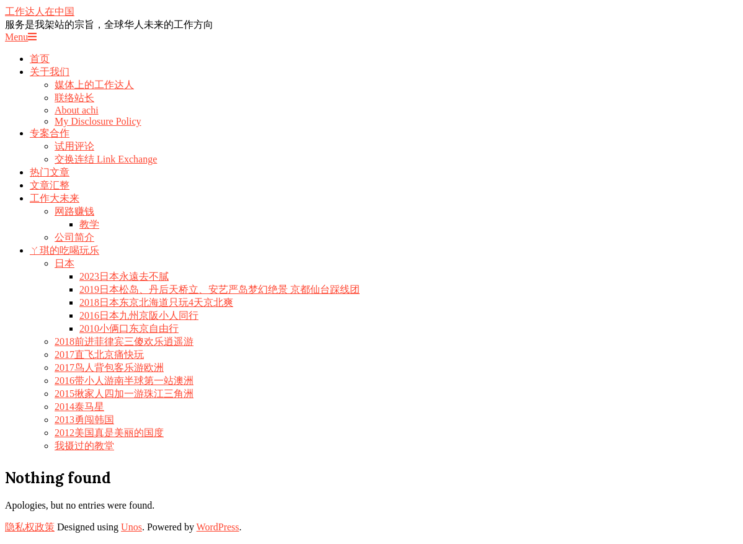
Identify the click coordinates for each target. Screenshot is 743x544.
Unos (131, 527)
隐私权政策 (30, 527)
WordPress (218, 527)
